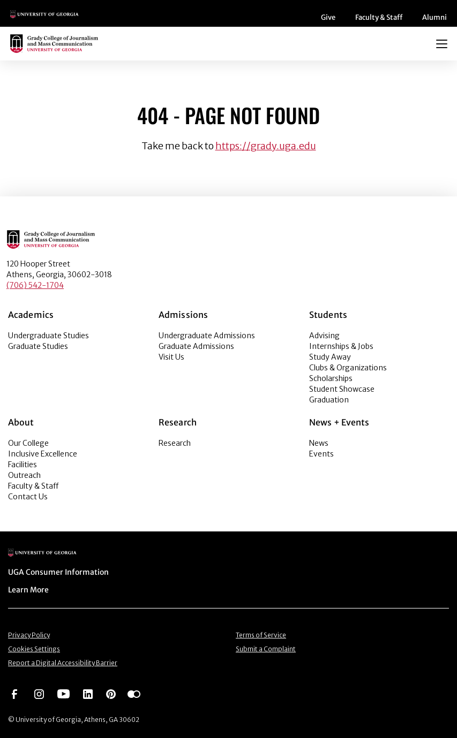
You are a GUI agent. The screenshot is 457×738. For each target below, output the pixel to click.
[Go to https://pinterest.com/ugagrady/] (111, 693)
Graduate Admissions (196, 346)
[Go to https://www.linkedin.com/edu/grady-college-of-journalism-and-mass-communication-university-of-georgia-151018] (87, 693)
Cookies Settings (34, 649)
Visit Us (171, 357)
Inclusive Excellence (42, 454)
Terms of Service (261, 635)
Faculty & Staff (378, 17)
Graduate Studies (38, 346)
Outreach (24, 475)
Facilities (22, 464)
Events (321, 454)
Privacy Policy (29, 635)
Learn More (28, 590)
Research (175, 443)
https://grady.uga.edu (265, 146)
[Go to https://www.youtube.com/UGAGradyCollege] (63, 693)
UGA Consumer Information (58, 572)
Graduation (329, 400)
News (318, 443)
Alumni (434, 17)
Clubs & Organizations (348, 367)
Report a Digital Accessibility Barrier (62, 663)
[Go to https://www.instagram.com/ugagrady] (39, 693)
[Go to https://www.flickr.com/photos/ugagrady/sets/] (134, 693)
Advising (324, 335)
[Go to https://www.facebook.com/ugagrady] (14, 693)
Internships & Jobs (341, 346)
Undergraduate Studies (48, 335)
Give (328, 17)
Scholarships (331, 378)
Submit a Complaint (266, 649)
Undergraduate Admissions (207, 335)
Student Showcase (341, 389)
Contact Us (28, 496)
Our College (28, 443)
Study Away (330, 357)
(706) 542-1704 (35, 285)
